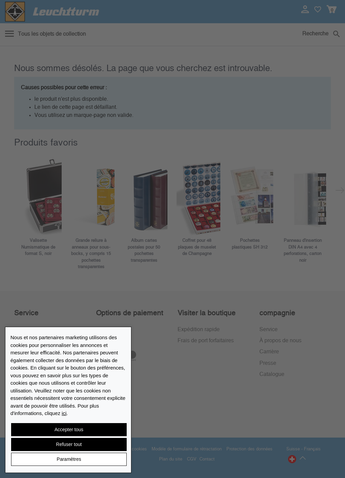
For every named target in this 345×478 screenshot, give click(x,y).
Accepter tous (69, 429)
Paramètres (69, 459)
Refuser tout (69, 444)
